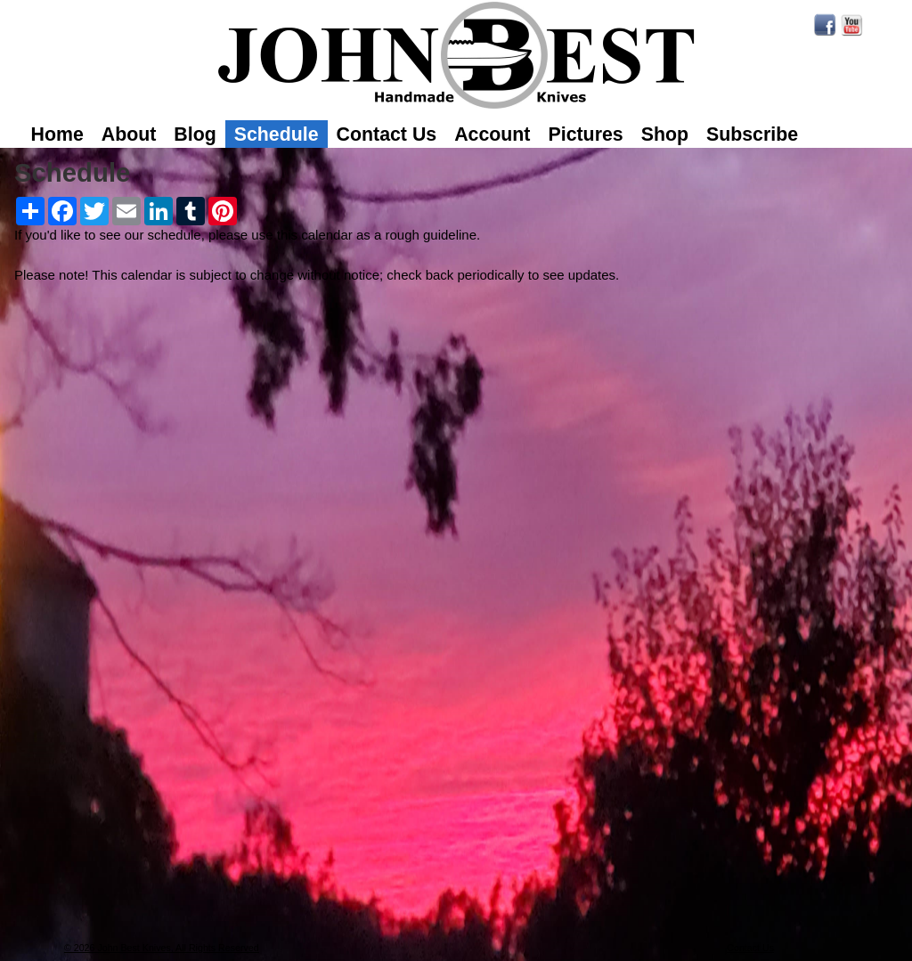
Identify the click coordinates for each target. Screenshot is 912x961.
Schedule (276, 134)
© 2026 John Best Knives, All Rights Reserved (161, 947)
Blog (195, 134)
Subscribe (752, 134)
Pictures (585, 134)
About (129, 134)
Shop (664, 134)
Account (492, 134)
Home (57, 134)
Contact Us (387, 134)
